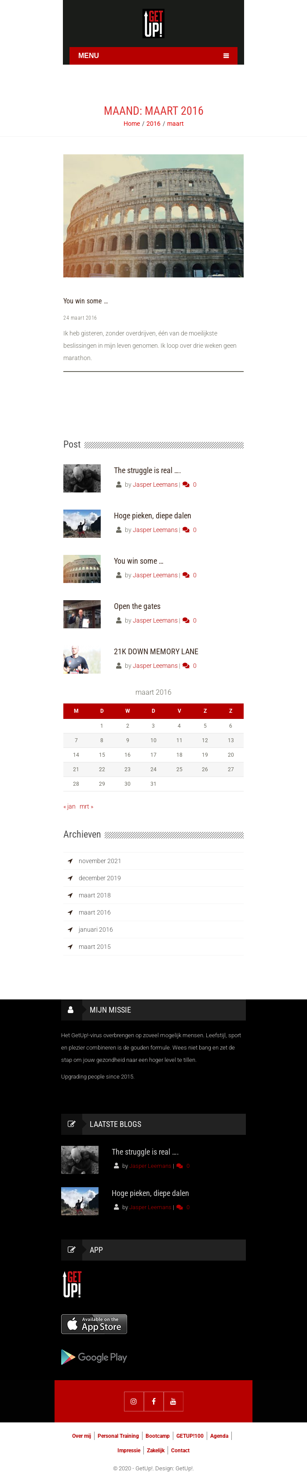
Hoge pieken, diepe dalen (152, 514)
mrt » (86, 805)
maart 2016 (95, 911)
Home (132, 123)
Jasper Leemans (155, 483)
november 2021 (100, 859)
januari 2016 (96, 928)
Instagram (134, 1400)
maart (175, 123)
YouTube (173, 1400)
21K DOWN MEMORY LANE (156, 650)
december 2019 (100, 876)
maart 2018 (95, 893)
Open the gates (137, 604)
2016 (153, 123)
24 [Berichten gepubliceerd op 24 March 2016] (153, 768)
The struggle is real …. (147, 469)
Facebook (154, 1400)
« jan (69, 805)
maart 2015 (95, 945)
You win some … (85, 301)
